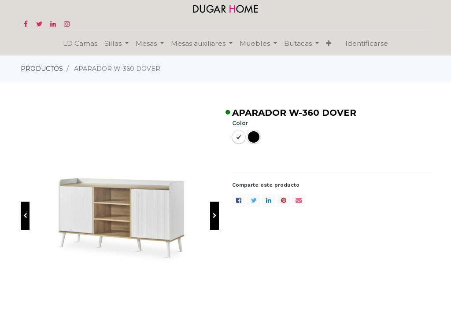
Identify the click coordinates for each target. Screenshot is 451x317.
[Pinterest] (283, 200)
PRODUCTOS (42, 69)
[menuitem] (80, 43)
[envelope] (298, 200)
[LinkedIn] (268, 200)
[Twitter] (253, 200)
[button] (328, 43)
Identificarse (366, 43)
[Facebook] (238, 200)
